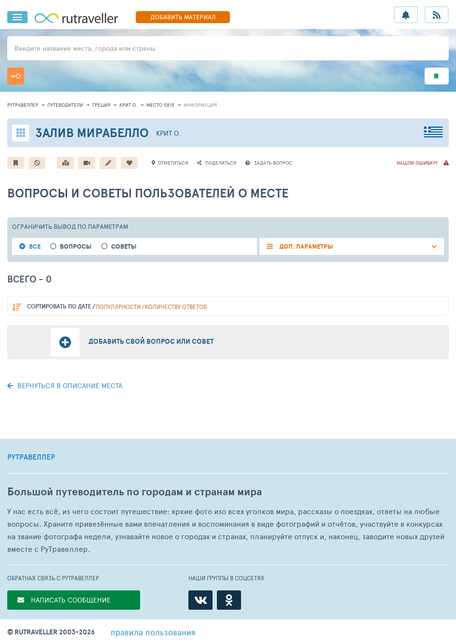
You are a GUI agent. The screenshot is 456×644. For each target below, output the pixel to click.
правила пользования (153, 632)
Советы (124, 246)
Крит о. (128, 104)
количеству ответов (176, 306)
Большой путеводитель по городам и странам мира (134, 492)
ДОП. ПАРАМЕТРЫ (305, 246)
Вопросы (76, 246)
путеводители (65, 104)
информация (200, 104)
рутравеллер (22, 104)
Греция (101, 104)
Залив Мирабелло (92, 132)
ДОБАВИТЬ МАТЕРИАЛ (182, 17)
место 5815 (160, 104)
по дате (59, 306)
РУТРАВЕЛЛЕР (31, 457)
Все (35, 246)
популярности (118, 306)
